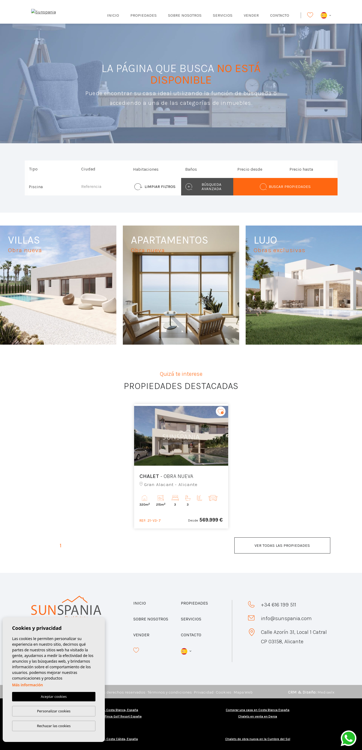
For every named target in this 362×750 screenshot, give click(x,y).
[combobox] (51, 169)
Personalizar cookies (54, 711)
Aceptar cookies (54, 696)
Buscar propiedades (285, 186)
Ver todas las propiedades (282, 545)
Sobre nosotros (185, 15)
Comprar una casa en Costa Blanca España (257, 710)
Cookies (223, 692)
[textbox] (52, 169)
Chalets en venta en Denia (257, 716)
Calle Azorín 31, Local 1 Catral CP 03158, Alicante (294, 637)
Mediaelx (325, 692)
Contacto (279, 15)
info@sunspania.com (286, 618)
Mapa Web (243, 692)
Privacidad (204, 692)
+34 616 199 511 (278, 605)
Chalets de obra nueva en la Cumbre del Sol (257, 739)
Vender (251, 15)
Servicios (222, 15)
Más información (27, 685)
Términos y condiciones (170, 692)
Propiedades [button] (143, 15)
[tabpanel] (181, 466)
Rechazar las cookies (53, 725)
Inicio (113, 15)
